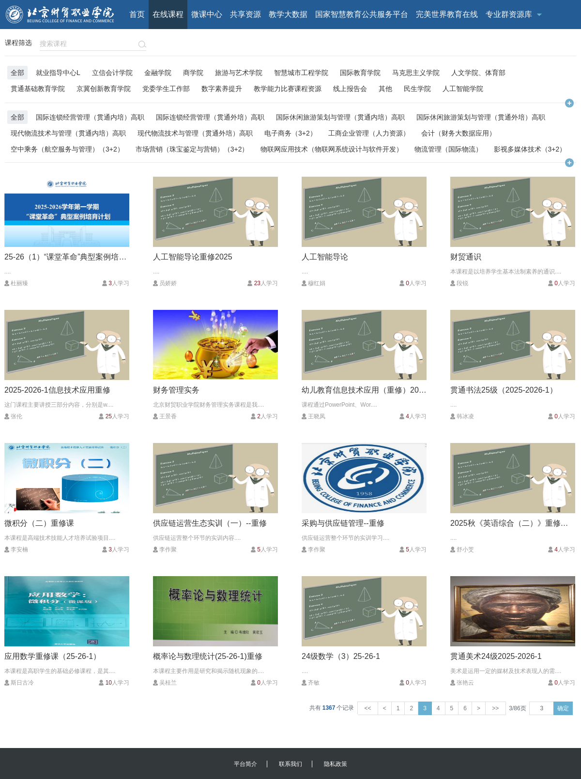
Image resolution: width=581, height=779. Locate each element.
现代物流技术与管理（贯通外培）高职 (195, 133)
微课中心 (206, 14)
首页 (137, 14)
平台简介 (245, 764)
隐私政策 (335, 764)
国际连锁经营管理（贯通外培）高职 (210, 117)
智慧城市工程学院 (301, 72)
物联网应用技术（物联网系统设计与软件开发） (331, 149)
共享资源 (245, 14)
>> (495, 708)
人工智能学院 (463, 88)
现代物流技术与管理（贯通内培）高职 (68, 133)
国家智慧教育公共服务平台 (361, 14)
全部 (17, 72)
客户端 (448, 43)
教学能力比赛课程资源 (287, 88)
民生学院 (417, 88)
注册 (566, 43)
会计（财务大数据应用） (458, 133)
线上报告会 (350, 88)
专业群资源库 (509, 14)
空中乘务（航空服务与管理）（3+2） (67, 149)
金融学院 (157, 72)
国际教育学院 (360, 72)
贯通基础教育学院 (38, 88)
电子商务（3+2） (290, 133)
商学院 (193, 72)
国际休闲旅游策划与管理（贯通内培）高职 (340, 117)
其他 (385, 88)
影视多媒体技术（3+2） (530, 149)
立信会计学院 (112, 72)
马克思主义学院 (416, 72)
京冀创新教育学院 (103, 88)
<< (368, 708)
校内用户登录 (532, 43)
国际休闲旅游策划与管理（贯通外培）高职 (480, 117)
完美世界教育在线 (447, 14)
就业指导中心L (58, 72)
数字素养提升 (221, 88)
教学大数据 (288, 14)
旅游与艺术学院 (238, 72)
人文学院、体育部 (478, 72)
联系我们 (290, 764)
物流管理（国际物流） (448, 149)
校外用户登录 (485, 43)
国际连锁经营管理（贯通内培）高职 (90, 117)
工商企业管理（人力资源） (369, 133)
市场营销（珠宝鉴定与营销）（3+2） (192, 149)
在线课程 (168, 14)
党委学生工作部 (166, 88)
